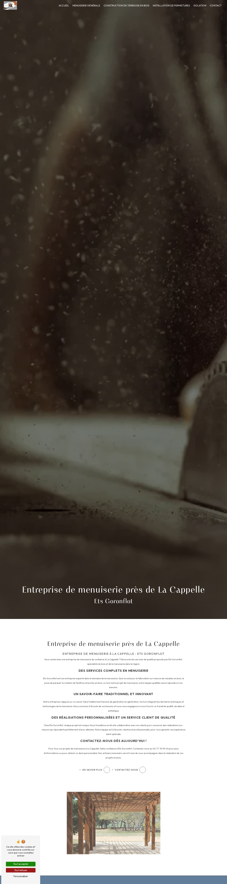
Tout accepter (20, 863)
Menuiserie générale (86, 5)
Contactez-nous (130, 759)
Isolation (199, 5)
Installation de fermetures (171, 5)
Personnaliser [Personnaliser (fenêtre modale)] (20, 876)
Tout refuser (20, 870)
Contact (216, 5)
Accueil (64, 5)
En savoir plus (96, 759)
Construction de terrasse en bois (126, 5)
